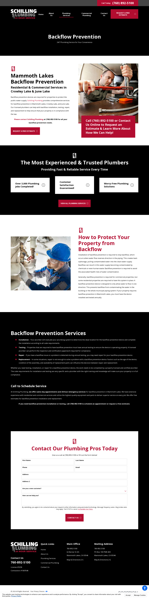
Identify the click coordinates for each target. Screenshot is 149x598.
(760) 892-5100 (123, 3)
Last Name (80, 460)
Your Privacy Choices (38, 591)
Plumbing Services (48, 558)
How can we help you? (30, 495)
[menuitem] (42, 14)
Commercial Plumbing (50, 563)
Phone (24, 467)
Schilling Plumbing (35, 100)
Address (25, 474)
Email (78, 467)
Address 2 (26, 481)
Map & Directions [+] (75, 559)
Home (43, 549)
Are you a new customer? (31, 488)
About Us (44, 554)
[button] (144, 588)
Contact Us (45, 567)
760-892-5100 (20, 562)
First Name (26, 460)
